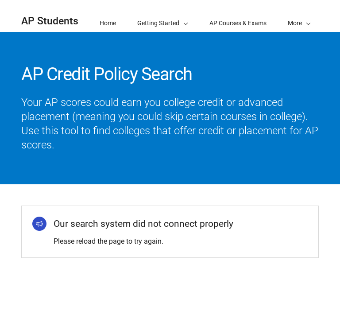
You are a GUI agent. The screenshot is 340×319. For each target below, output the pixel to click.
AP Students (49, 21)
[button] (299, 16)
